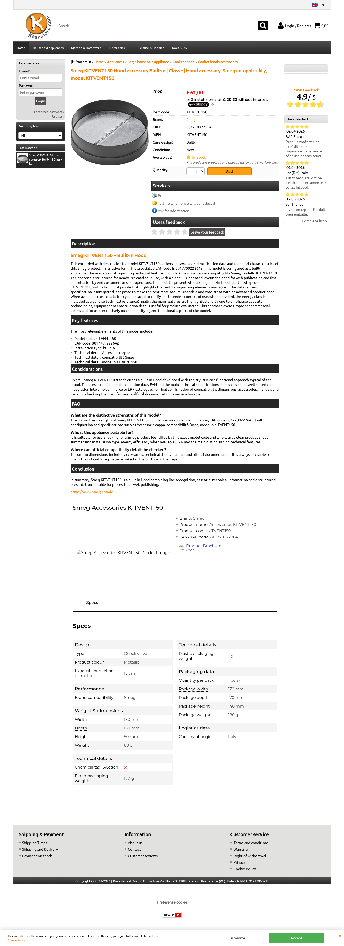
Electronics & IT (120, 48)
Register (58, 116)
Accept (296, 938)
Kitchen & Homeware (86, 48)
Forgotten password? (49, 111)
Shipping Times (34, 842)
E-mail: (24, 71)
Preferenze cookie (172, 902)
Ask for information (173, 210)
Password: (27, 85)
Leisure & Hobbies (151, 48)
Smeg (191, 119)
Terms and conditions (251, 842)
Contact (134, 849)
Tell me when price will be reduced (186, 203)
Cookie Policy (16, 940)
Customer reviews (143, 855)
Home (21, 48)
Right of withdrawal (250, 855)
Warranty (241, 849)
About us (135, 842)
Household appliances (48, 48)
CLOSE (339, 935)
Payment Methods (37, 855)
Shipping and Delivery (40, 849)
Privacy (240, 862)
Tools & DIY (179, 48)
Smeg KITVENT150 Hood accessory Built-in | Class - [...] (39, 159)
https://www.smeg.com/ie (92, 491)
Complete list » (314, 220)
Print (162, 195)
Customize (236, 938)
